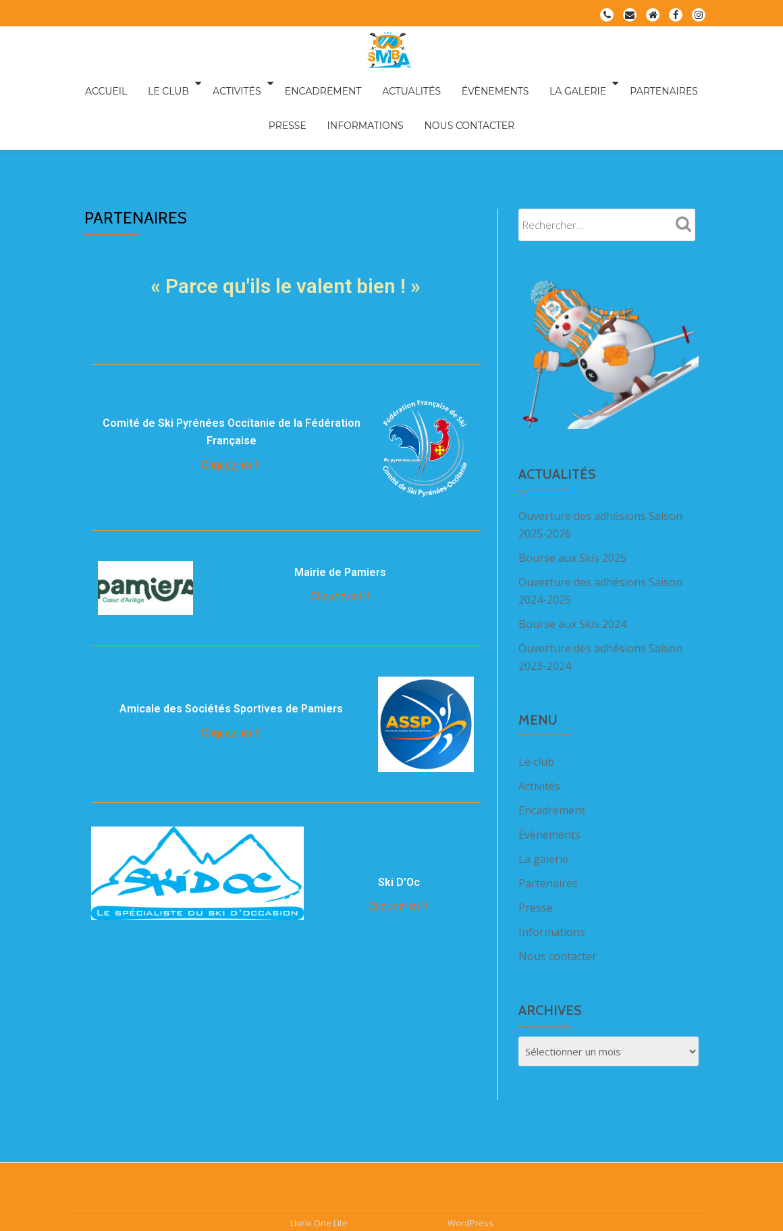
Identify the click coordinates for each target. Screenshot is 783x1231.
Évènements (460, 83)
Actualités (384, 83)
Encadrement (303, 83)
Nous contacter (437, 102)
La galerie (535, 83)
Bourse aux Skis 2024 (572, 567)
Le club (155, 83)
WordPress (470, 1138)
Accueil (101, 83)
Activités (220, 83)
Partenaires (618, 83)
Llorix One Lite (320, 1138)
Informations (340, 102)
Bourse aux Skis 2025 (572, 501)
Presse (684, 83)
